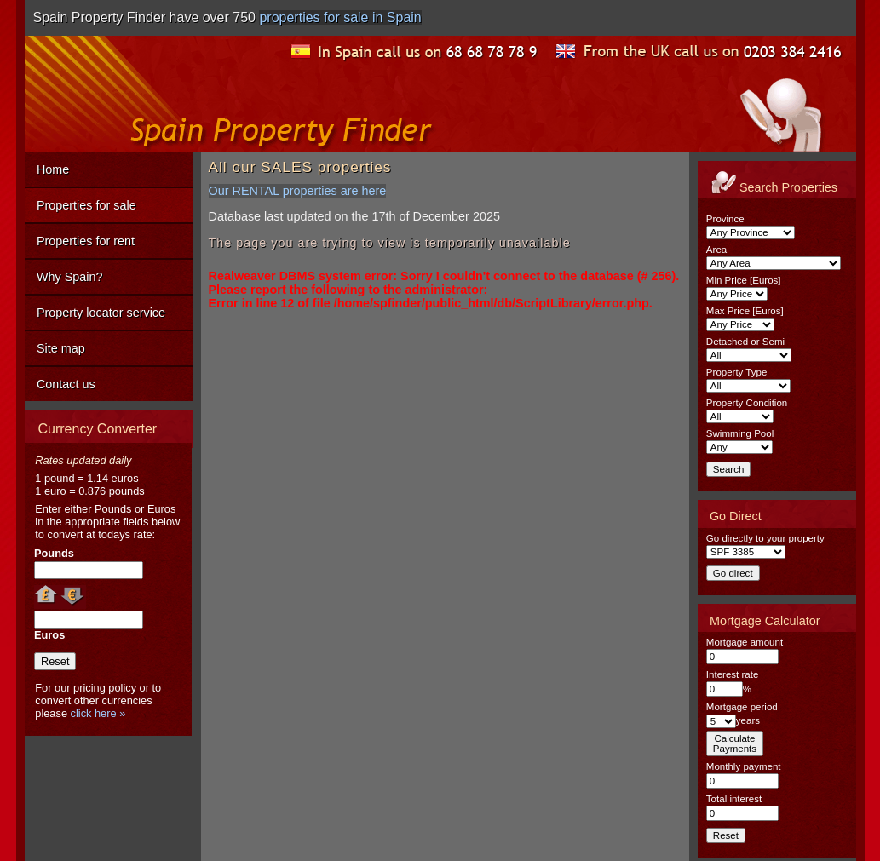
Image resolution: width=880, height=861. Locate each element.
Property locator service (101, 312)
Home (53, 169)
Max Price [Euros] (745, 311)
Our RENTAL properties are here (298, 191)
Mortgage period (742, 707)
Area (716, 249)
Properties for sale (86, 205)
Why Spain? (70, 277)
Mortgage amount (744, 642)
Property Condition (746, 403)
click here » (98, 713)
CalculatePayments (734, 743)
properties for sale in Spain (340, 17)
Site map (61, 348)
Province (725, 219)
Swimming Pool (740, 433)
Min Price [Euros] (743, 280)
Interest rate (732, 674)
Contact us (66, 384)
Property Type (736, 372)
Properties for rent (86, 241)
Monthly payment (743, 766)
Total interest (734, 799)
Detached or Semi (745, 341)
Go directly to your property (765, 538)
